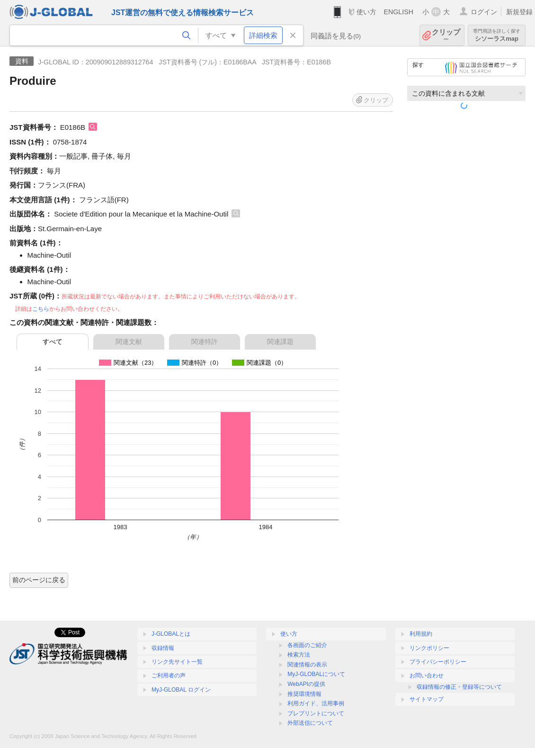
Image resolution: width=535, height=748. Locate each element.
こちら (40, 309)
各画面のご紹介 (307, 645)
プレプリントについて (315, 713)
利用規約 (421, 634)
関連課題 (280, 341)
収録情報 (163, 648)
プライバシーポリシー (438, 661)
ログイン (484, 12)
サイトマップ (427, 699)
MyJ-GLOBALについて (316, 674)
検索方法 (298, 654)
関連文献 (129, 341)
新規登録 (519, 12)
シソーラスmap (496, 35)
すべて (52, 341)
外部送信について (310, 723)
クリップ (446, 35)
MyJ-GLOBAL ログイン (181, 689)
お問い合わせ (427, 675)
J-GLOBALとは (171, 634)
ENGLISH (398, 12)
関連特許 (204, 341)
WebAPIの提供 (306, 684)
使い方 (366, 12)
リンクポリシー (429, 648)
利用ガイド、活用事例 (315, 703)
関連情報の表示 (307, 664)
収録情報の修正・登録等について (459, 687)
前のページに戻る (38, 580)
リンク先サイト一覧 (177, 661)
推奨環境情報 (304, 694)
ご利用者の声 (169, 675)
